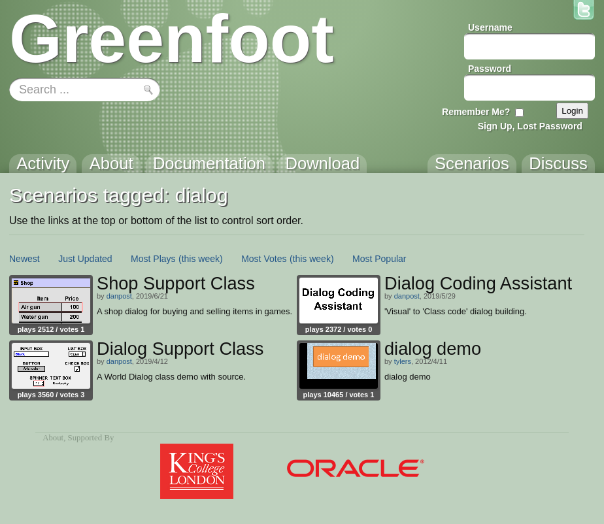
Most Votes (263, 259)
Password (489, 68)
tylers (402, 361)
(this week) (200, 259)
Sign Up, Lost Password (530, 126)
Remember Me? (476, 111)
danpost (119, 296)
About (52, 437)
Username (490, 27)
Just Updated (85, 259)
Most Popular (379, 259)
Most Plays (153, 259)
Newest (24, 259)
